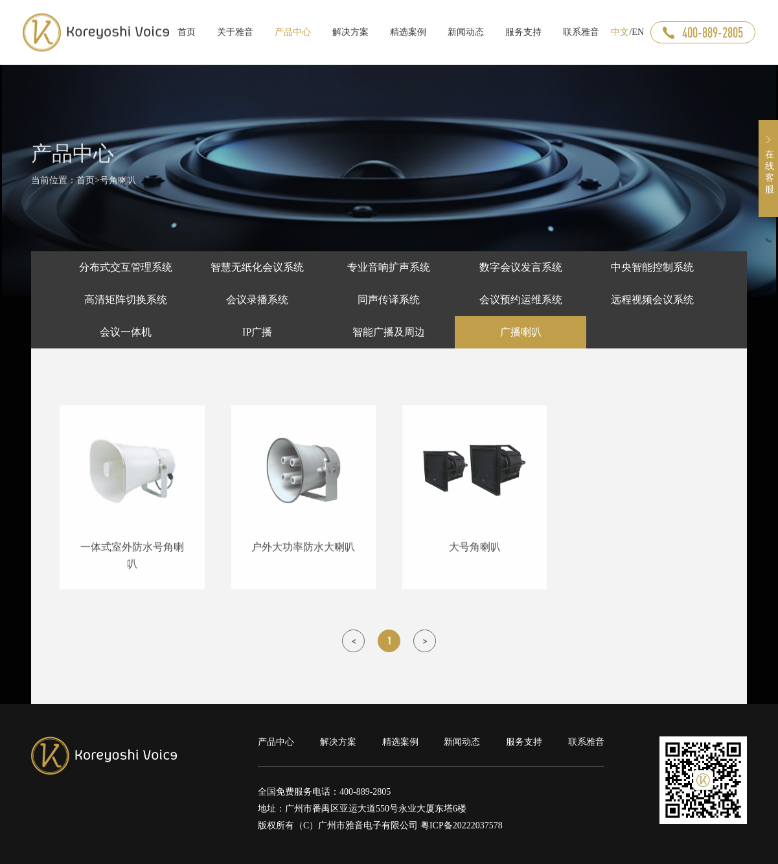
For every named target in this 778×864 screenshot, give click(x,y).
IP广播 (257, 331)
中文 (620, 32)
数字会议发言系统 (520, 267)
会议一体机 (126, 331)
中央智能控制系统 (652, 267)
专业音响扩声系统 (388, 267)
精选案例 (400, 742)
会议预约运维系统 (520, 299)
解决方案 (338, 742)
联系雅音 (586, 742)
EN (638, 32)
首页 (85, 184)
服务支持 (524, 742)
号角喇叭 (118, 184)
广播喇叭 (521, 331)
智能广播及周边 (388, 331)
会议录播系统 (257, 299)
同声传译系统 (389, 299)
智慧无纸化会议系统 (257, 267)
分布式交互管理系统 (125, 267)
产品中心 (276, 742)
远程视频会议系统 (652, 299)
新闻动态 (462, 742)
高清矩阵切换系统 (125, 299)
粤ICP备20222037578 (461, 825)
